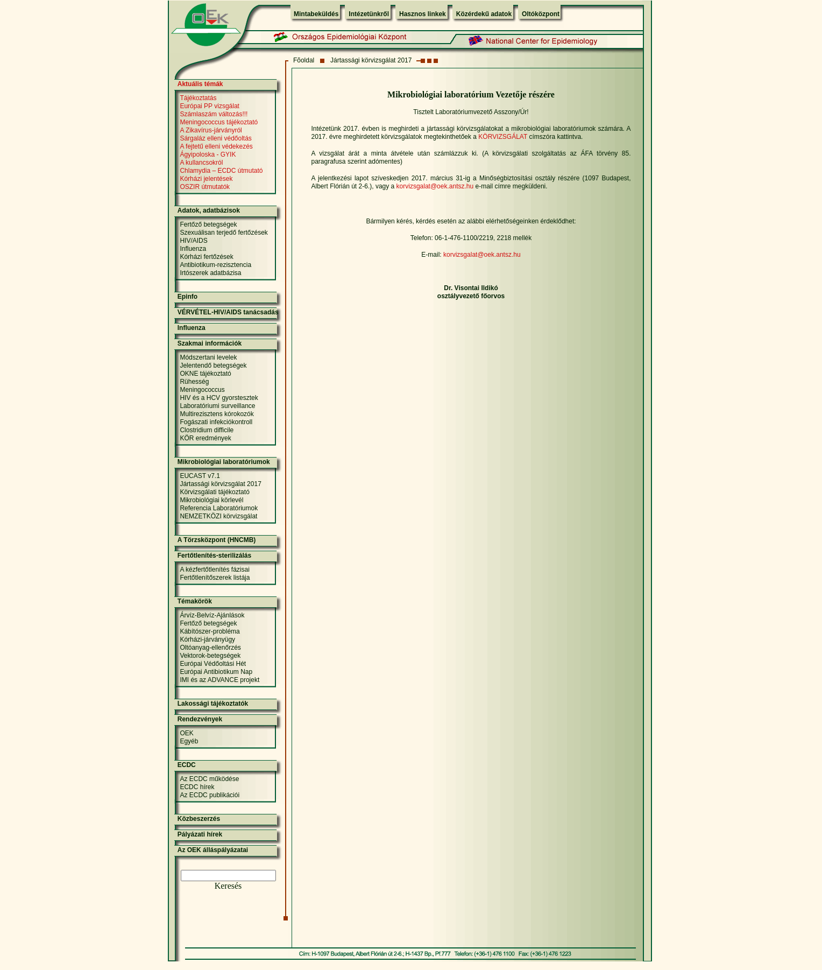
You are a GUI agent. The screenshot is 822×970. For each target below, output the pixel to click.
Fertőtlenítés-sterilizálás (214, 555)
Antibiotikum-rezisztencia (215, 265)
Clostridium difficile (206, 430)
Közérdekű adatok (484, 14)
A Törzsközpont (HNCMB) (217, 540)
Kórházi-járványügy (207, 639)
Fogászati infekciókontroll (216, 422)
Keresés (228, 885)
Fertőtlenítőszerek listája (215, 577)
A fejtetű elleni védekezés (216, 146)
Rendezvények (200, 719)
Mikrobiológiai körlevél (211, 500)
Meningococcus (202, 389)
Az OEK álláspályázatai (213, 850)
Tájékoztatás (198, 98)
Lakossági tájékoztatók (213, 703)
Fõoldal (303, 60)
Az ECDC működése (209, 779)
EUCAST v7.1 (199, 476)
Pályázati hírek (200, 834)
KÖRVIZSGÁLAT (502, 136)
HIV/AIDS (193, 240)
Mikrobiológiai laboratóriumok (224, 462)
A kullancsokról (201, 162)
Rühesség (194, 381)
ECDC (187, 765)
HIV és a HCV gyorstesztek (219, 398)
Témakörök (195, 601)
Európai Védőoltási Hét (213, 663)
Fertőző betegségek (208, 224)
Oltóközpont (540, 14)
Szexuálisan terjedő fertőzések (223, 232)
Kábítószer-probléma (209, 631)
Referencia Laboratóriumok (219, 508)
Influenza (193, 248)
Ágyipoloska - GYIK (208, 154)
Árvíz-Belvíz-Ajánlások (212, 615)
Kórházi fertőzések (206, 257)
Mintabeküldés (316, 14)
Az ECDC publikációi (209, 795)
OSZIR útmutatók (205, 187)
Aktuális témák (200, 84)
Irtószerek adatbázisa (210, 273)
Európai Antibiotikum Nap (216, 672)
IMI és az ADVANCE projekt (219, 680)
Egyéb (189, 741)
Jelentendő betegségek (213, 365)
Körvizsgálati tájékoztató (214, 492)
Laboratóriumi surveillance (217, 406)
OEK (186, 733)
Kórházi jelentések (206, 178)
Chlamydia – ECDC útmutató (221, 170)
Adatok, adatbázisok (209, 210)
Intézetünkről (369, 14)
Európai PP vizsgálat (209, 106)
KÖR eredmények (205, 438)
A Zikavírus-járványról (211, 130)
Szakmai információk (210, 343)
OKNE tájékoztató (205, 373)
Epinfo (187, 296)
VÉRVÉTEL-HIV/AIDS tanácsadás (228, 312)
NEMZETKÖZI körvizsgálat (218, 516)
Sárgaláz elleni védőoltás (215, 138)
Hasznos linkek (422, 14)
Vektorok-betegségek (210, 655)
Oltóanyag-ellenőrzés (210, 647)
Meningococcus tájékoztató (219, 122)
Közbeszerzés (199, 819)
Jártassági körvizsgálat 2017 (371, 60)
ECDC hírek (197, 787)
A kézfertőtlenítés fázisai (214, 569)
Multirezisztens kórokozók (216, 414)
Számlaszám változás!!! (213, 114)
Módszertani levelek (208, 357)
